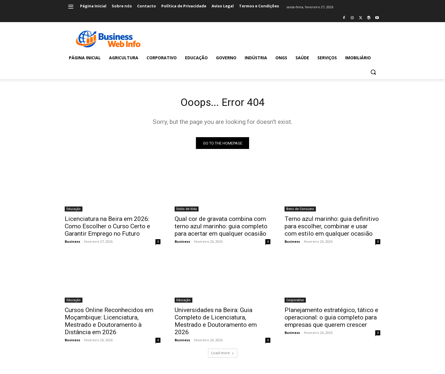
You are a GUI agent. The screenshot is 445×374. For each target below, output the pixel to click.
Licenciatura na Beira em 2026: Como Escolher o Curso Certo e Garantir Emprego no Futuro (107, 229)
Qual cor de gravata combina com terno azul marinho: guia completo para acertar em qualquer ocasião (221, 229)
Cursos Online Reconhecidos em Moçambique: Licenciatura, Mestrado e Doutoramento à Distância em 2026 (109, 323)
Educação (73, 211)
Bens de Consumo (300, 211)
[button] (373, 72)
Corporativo (295, 302)
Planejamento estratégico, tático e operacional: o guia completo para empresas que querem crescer (331, 320)
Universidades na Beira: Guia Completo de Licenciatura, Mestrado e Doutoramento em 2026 (216, 323)
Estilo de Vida (186, 211)
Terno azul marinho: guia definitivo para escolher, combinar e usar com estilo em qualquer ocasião (332, 229)
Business (72, 244)
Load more (222, 355)
